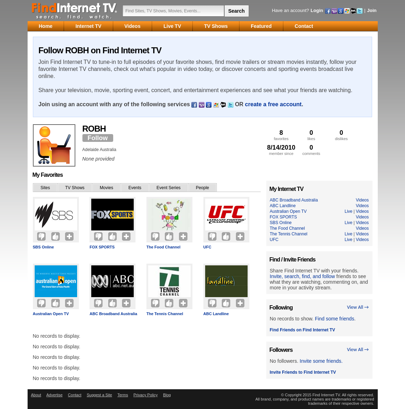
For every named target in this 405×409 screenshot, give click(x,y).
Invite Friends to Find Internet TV (303, 372)
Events (134, 187)
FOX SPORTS (102, 247)
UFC (207, 247)
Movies (106, 187)
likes (311, 135)
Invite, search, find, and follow (302, 276)
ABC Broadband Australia (113, 314)
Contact (74, 395)
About (36, 395)
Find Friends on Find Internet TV (302, 329)
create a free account (273, 104)
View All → (358, 307)
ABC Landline (216, 314)
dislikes (341, 135)
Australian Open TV (51, 314)
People (202, 187)
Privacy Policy (145, 395)
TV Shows (75, 187)
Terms (122, 395)
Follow (98, 138)
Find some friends (334, 318)
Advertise (54, 395)
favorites (281, 135)
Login (317, 10)
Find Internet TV (75, 10)
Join (372, 10)
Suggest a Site (99, 395)
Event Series (169, 187)
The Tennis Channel (164, 314)
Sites (45, 187)
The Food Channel (163, 247)
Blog (167, 395)
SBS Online (43, 247)
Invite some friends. (321, 361)
